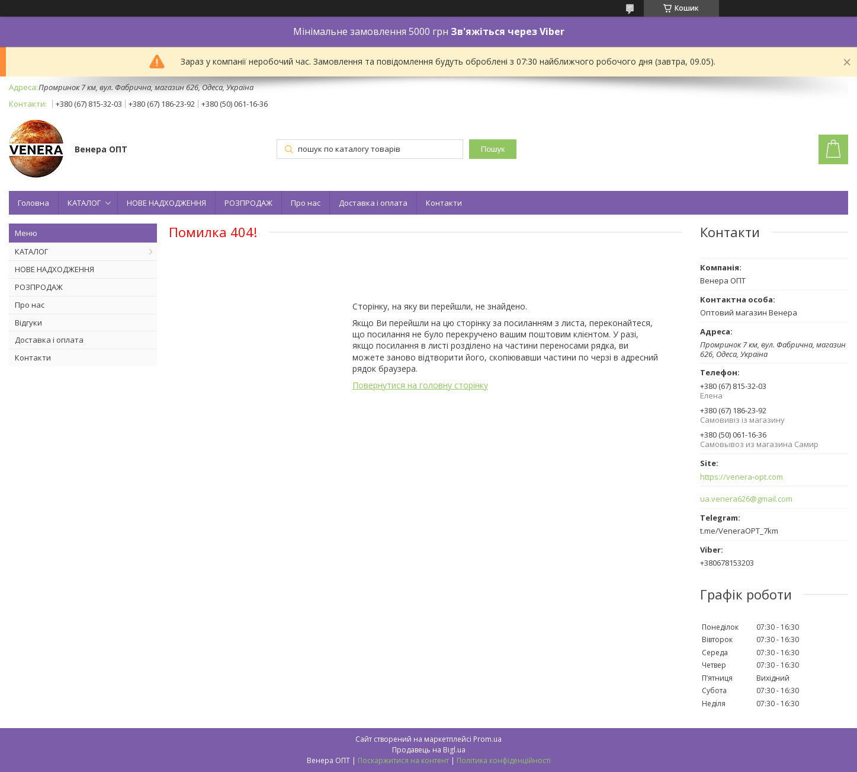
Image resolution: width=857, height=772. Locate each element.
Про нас (305, 202)
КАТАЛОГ (84, 202)
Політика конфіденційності (504, 760)
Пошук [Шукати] (493, 149)
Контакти (444, 202)
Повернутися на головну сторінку (420, 385)
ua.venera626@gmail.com (746, 499)
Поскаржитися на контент (403, 760)
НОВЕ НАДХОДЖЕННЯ (166, 202)
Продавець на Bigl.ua (429, 750)
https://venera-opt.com (741, 477)
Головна (33, 202)
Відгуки (28, 322)
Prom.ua (487, 739)
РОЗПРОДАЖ (248, 202)
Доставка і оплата (373, 202)
